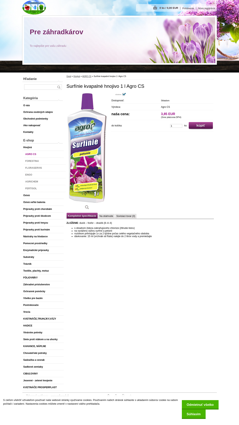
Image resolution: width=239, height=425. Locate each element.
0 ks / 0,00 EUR (169, 7)
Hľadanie (30, 79)
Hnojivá (76, 76)
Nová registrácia (206, 8)
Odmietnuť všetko (200, 404)
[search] (59, 87)
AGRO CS (86, 76)
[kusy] (176, 126)
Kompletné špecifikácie (82, 215)
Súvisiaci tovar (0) (125, 216)
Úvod (69, 76)
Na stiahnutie (106, 216)
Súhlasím (194, 414)
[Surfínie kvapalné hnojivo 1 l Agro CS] (87, 152)
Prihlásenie (188, 8)
